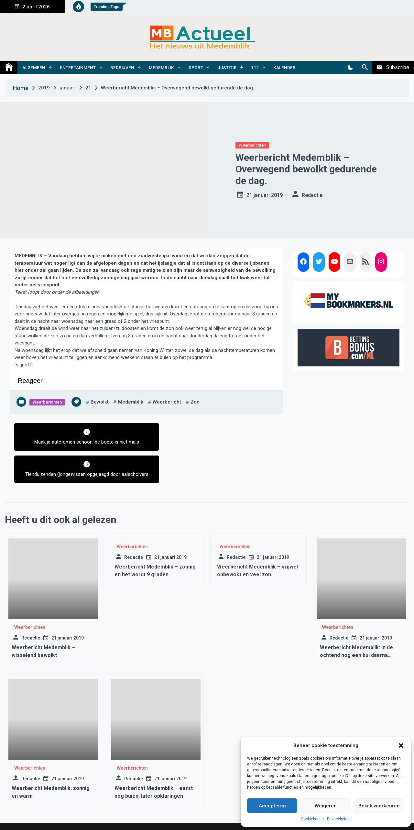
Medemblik (161, 67)
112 (255, 67)
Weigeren (326, 806)
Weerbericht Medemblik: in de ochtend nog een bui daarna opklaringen (356, 630)
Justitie (227, 67)
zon (195, 402)
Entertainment (78, 67)
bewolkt (100, 402)
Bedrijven (122, 67)
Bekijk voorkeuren (379, 806)
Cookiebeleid (312, 819)
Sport (196, 67)
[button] (401, 745)
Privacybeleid (339, 819)
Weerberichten (252, 145)
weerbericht (167, 402)
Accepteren (272, 806)
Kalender (284, 67)
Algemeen (33, 67)
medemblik (130, 402)
